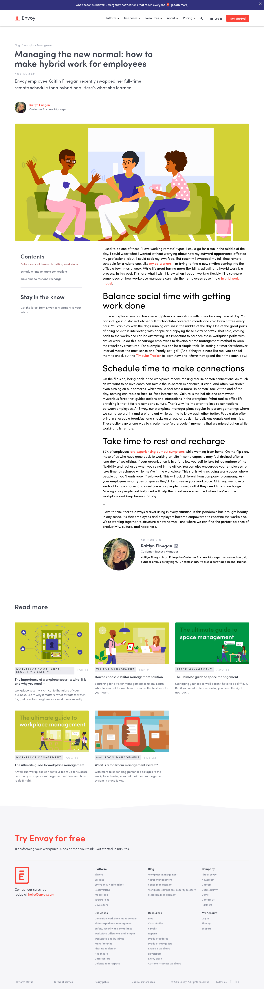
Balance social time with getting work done (49, 264)
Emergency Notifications (109, 885)
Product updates (158, 939)
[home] (25, 18)
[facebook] (231, 982)
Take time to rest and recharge (41, 279)
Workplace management (162, 874)
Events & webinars (159, 948)
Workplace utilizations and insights (115, 933)
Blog (150, 918)
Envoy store (155, 959)
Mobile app (101, 895)
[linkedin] (237, 982)
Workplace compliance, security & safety (172, 890)
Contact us (208, 900)
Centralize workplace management (116, 918)
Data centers (102, 959)
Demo (205, 895)
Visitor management (160, 880)
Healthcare (101, 954)
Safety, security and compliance (113, 928)
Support (206, 928)
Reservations (102, 890)
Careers (206, 885)
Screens (99, 880)
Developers (101, 905)
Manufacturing (104, 943)
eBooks (152, 928)
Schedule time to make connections (44, 271)
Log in (205, 918)
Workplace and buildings (109, 939)
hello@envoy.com (40, 894)
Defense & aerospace (107, 963)
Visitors (99, 874)
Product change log (160, 943)
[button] (112, 18)
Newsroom (208, 880)
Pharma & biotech (105, 948)
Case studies (155, 923)
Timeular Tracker (148, 356)
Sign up (206, 923)
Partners (207, 905)
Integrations (102, 900)
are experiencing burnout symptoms (157, 451)
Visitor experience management (113, 923)
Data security (210, 890)
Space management (160, 885)
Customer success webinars (164, 963)
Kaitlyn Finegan (39, 105)
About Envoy (209, 874)
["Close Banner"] (260, 3)
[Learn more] (179, 5)
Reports (152, 933)
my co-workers (160, 263)
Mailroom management (162, 895)
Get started (238, 18)
